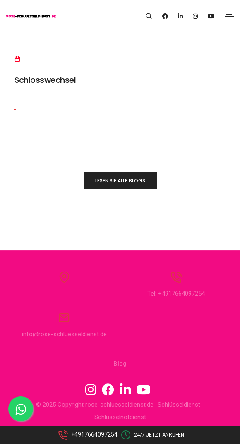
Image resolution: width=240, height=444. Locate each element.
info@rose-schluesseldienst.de (64, 334)
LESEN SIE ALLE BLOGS (120, 180)
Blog (120, 363)
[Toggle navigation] (229, 16)
